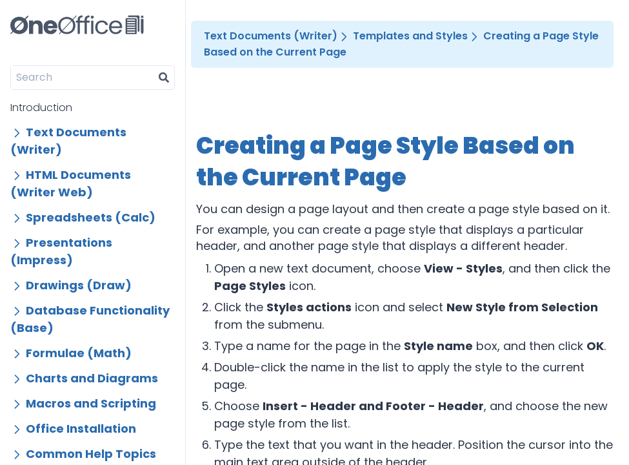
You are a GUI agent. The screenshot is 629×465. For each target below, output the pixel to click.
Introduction (41, 107)
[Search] (82, 77)
